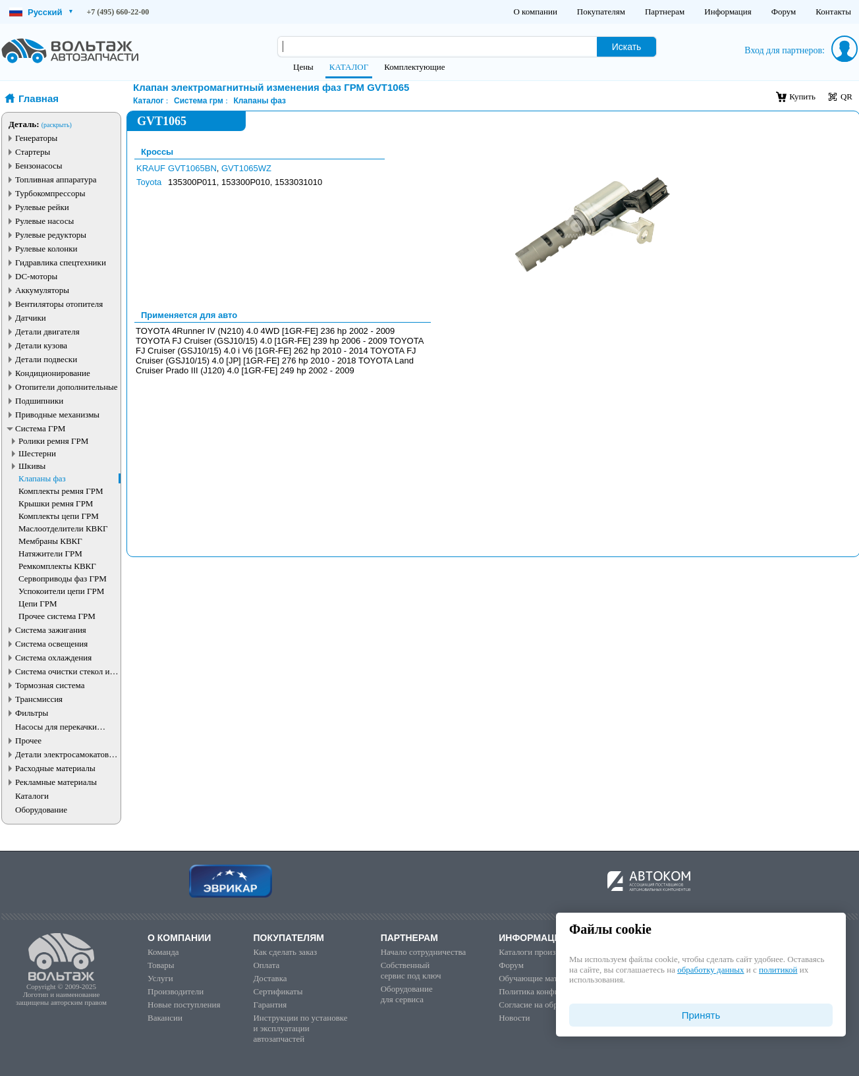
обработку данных (710, 970)
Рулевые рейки (42, 207)
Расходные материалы (55, 768)
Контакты (833, 11)
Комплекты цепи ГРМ (58, 516)
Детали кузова (41, 345)
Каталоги (32, 796)
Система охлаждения (53, 657)
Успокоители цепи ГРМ (61, 591)
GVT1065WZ (246, 168)
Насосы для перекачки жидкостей (56, 727)
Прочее (28, 740)
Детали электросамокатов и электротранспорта (65, 754)
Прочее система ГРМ (57, 616)
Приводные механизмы (57, 414)
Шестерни (37, 453)
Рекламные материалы (56, 782)
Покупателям (601, 11)
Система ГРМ (40, 428)
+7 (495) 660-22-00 (118, 11)
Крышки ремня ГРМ (55, 503)
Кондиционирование (52, 373)
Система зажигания (50, 630)
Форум (783, 11)
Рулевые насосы (44, 221)
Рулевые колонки (46, 249)
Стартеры (32, 152)
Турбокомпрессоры (50, 193)
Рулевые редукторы (50, 235)
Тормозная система (49, 685)
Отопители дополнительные (66, 387)
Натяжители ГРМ (50, 553)
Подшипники (39, 401)
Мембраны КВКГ (50, 541)
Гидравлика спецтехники (60, 262)
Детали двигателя (47, 331)
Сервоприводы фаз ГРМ (62, 578)
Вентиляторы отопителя (59, 304)
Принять (701, 1015)
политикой (778, 970)
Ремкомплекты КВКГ (57, 566)
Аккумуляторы (42, 290)
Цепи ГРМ (37, 603)
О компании (535, 11)
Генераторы (36, 138)
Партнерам (664, 11)
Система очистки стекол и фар (62, 671)
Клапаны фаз (42, 478)
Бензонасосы (39, 166)
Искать (627, 46)
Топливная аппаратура (55, 179)
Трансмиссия (39, 699)
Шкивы (31, 466)
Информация (727, 11)
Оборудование (41, 810)
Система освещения (51, 644)
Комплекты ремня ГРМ (60, 491)
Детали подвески (46, 359)
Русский (40, 12)
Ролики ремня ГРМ (53, 441)
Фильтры (31, 713)
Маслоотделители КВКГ (62, 528)
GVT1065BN (192, 168)
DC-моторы (36, 276)
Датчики (30, 318)
